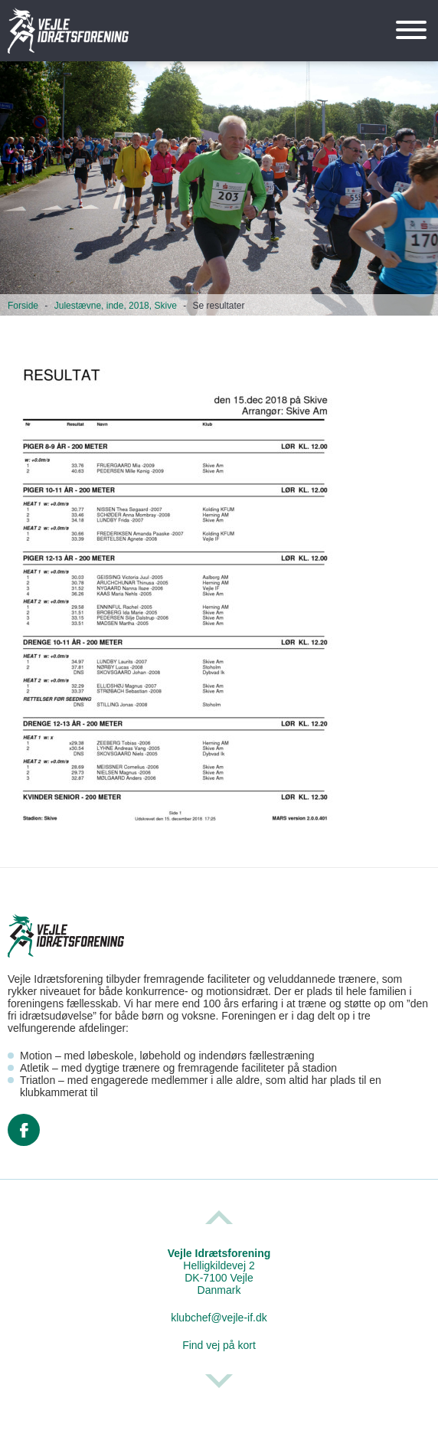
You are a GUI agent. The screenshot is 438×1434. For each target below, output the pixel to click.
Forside (23, 305)
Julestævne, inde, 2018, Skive (115, 305)
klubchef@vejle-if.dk (219, 1317)
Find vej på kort (219, 1345)
